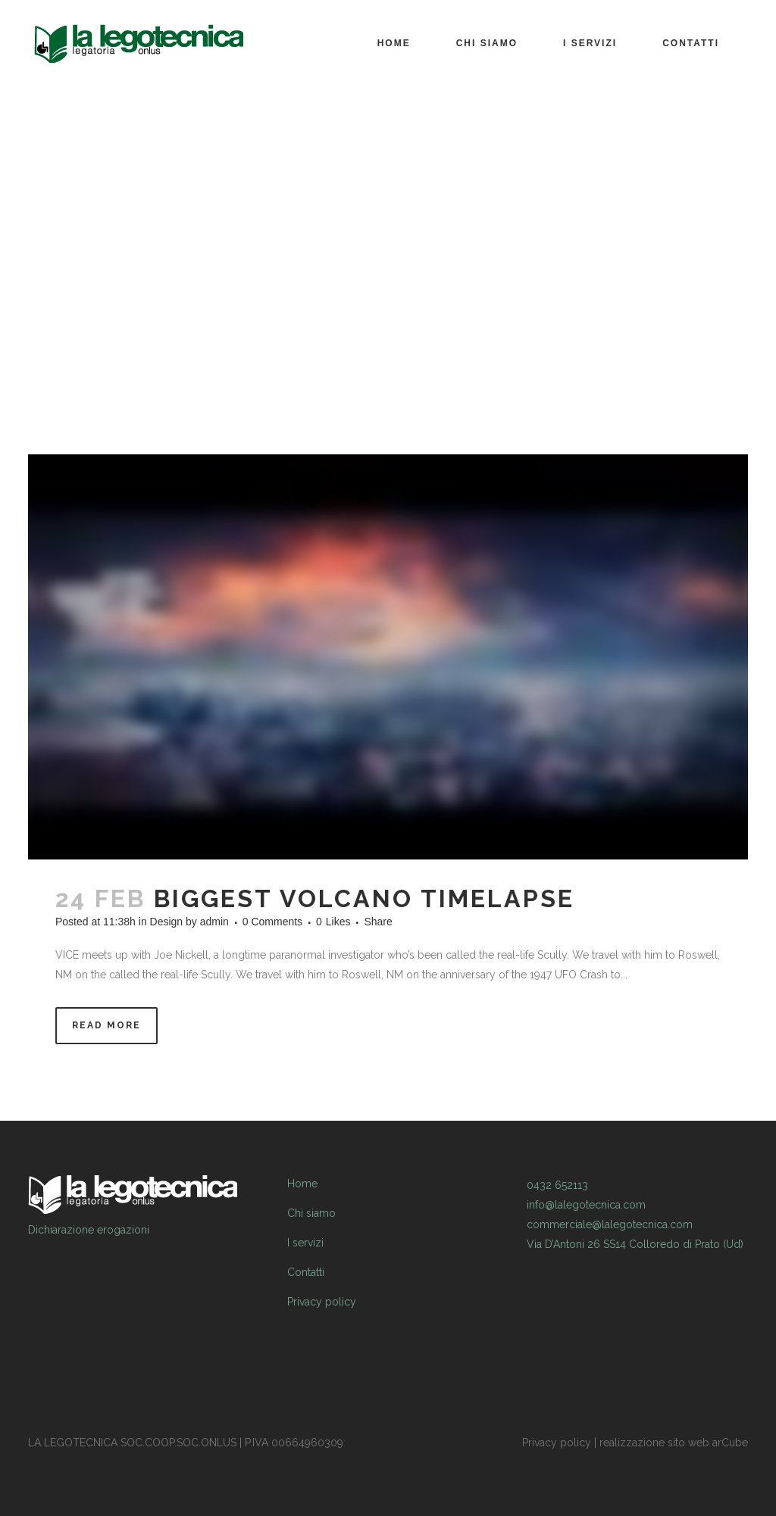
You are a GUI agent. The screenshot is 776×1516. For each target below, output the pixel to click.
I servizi (305, 1243)
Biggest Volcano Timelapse (364, 898)
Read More (106, 1025)
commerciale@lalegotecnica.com (610, 1224)
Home (302, 1184)
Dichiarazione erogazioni (88, 1230)
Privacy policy (321, 1302)
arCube (730, 1442)
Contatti (305, 1272)
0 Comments (272, 922)
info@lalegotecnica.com (586, 1205)
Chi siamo (311, 1213)
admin (214, 922)
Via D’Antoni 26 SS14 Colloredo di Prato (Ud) (635, 1244)
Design (166, 922)
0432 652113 (557, 1185)
